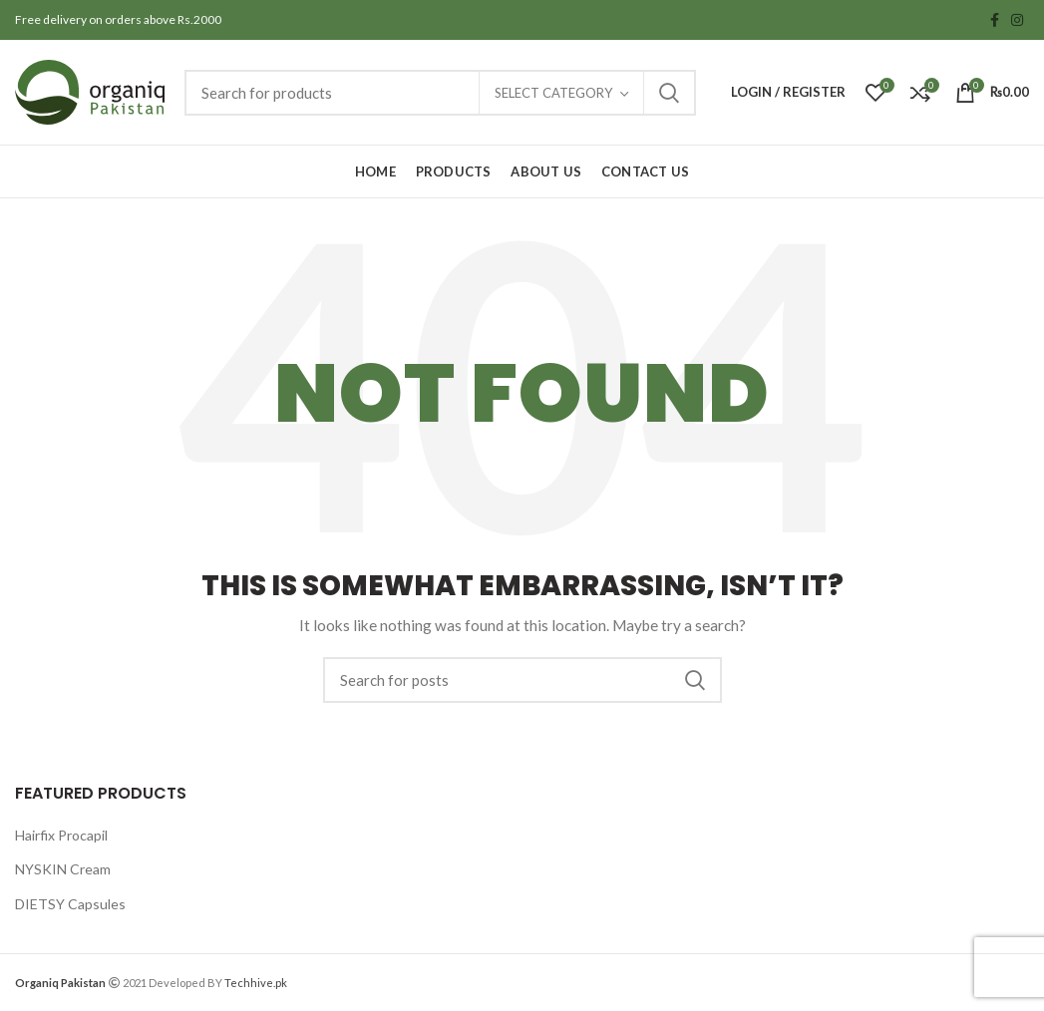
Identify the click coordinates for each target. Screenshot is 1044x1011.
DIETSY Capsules (70, 903)
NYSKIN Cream (63, 868)
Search (669, 93)
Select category (553, 93)
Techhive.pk (255, 982)
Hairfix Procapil (61, 835)
